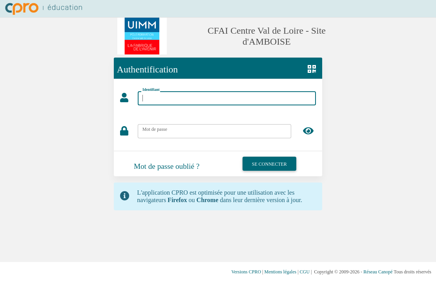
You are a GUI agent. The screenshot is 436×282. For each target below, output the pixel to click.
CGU (305, 272)
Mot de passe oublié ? (166, 166)
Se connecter (269, 164)
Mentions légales (281, 272)
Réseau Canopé (377, 272)
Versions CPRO (246, 272)
